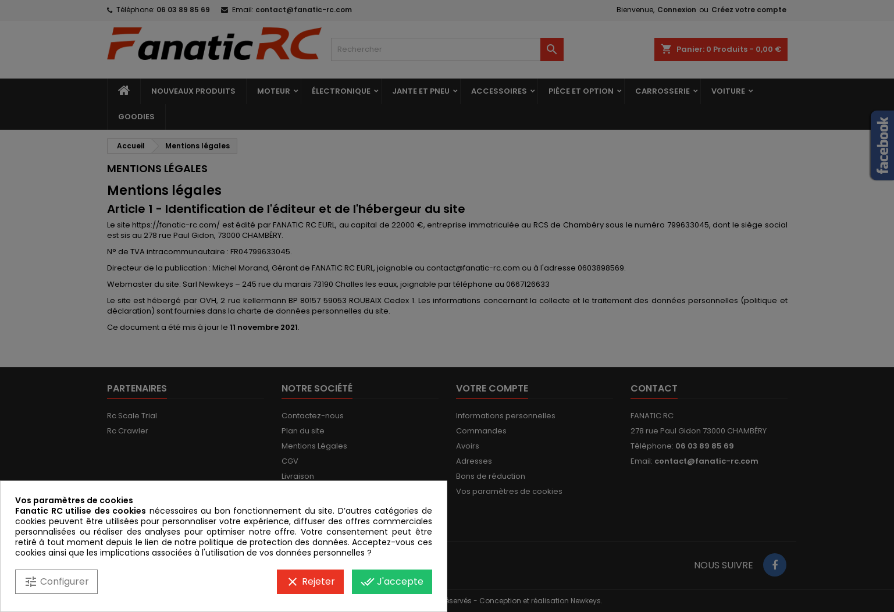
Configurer (56, 582)
